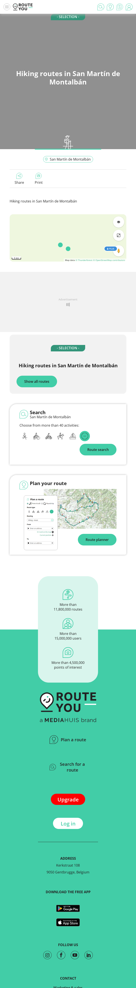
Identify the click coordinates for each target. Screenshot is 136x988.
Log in (68, 823)
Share (19, 179)
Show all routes (36, 381)
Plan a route (68, 739)
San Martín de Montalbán (68, 159)
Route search (98, 449)
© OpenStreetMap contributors (109, 260)
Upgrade (68, 799)
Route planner (97, 539)
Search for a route (67, 767)
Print (39, 179)
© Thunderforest (84, 260)
